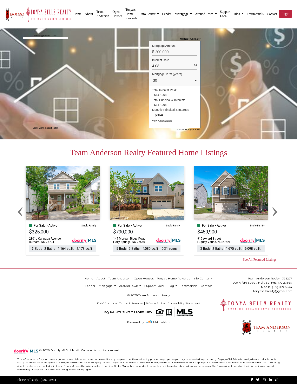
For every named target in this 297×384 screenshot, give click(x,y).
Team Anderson (102, 14)
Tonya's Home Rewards (131, 14)
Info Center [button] (148, 14)
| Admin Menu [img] (161, 322)
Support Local (225, 14)
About (89, 14)
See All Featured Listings (259, 259)
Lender (166, 14)
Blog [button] (237, 14)
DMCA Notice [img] (107, 303)
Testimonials (255, 14)
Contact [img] (272, 14)
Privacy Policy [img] (155, 303)
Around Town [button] (204, 14)
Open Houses (117, 14)
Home (77, 14)
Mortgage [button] (182, 14)
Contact (206, 285)
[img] (138, 322)
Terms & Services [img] (131, 303)
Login (285, 13)
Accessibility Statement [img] (183, 303)
